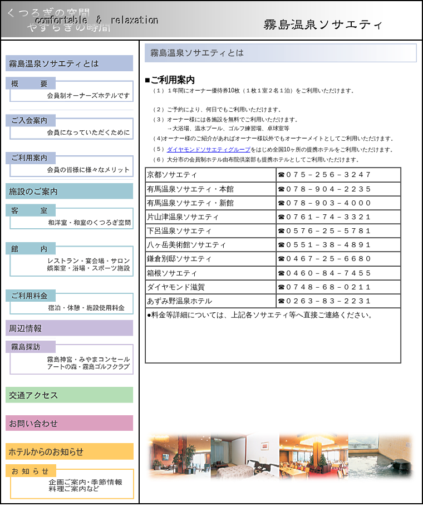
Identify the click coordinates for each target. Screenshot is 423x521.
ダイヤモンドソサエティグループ (208, 149)
